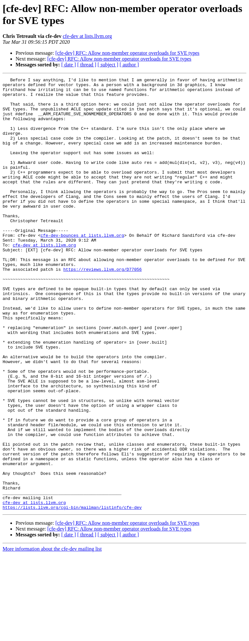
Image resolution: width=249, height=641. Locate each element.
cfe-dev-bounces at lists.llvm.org (82, 267)
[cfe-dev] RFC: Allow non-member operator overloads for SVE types (127, 53)
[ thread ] (86, 64)
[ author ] (129, 64)
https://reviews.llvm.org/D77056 (102, 308)
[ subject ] (108, 64)
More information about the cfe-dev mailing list (52, 635)
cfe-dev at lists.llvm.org (87, 36)
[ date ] (68, 64)
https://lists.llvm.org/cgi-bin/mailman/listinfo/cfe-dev (72, 594)
